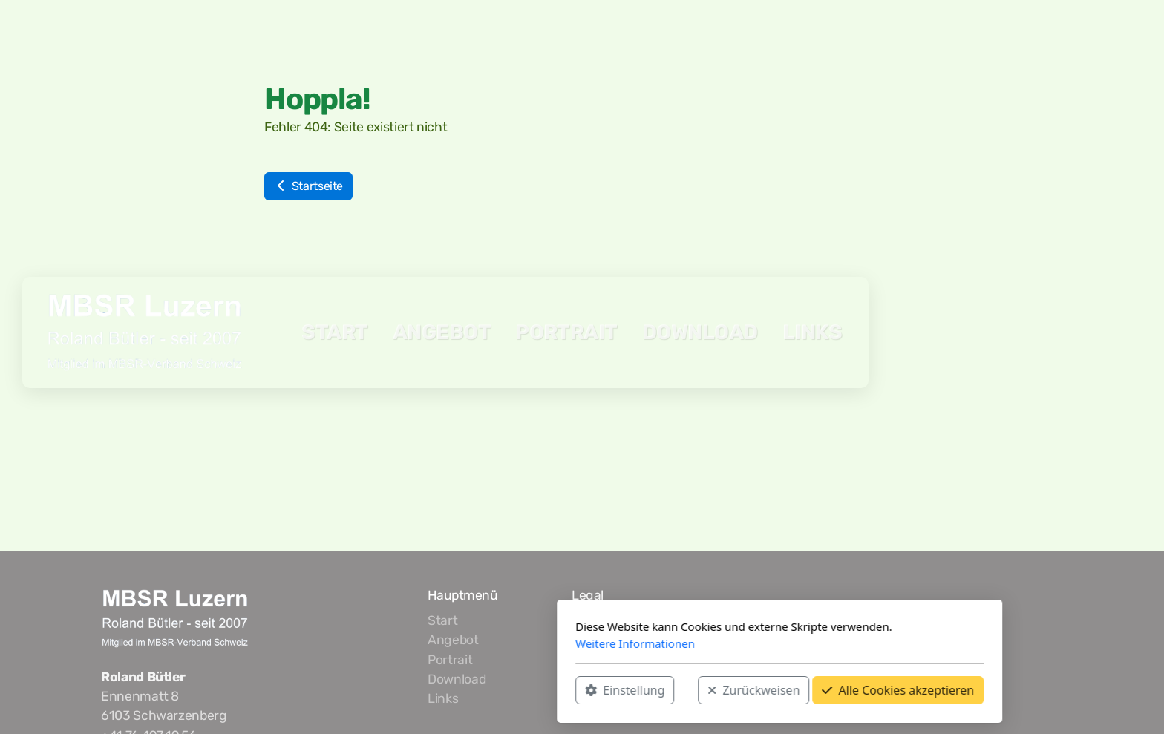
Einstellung (427, 690)
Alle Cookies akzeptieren (700, 690)
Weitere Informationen (437, 643)
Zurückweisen (556, 690)
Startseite (308, 186)
